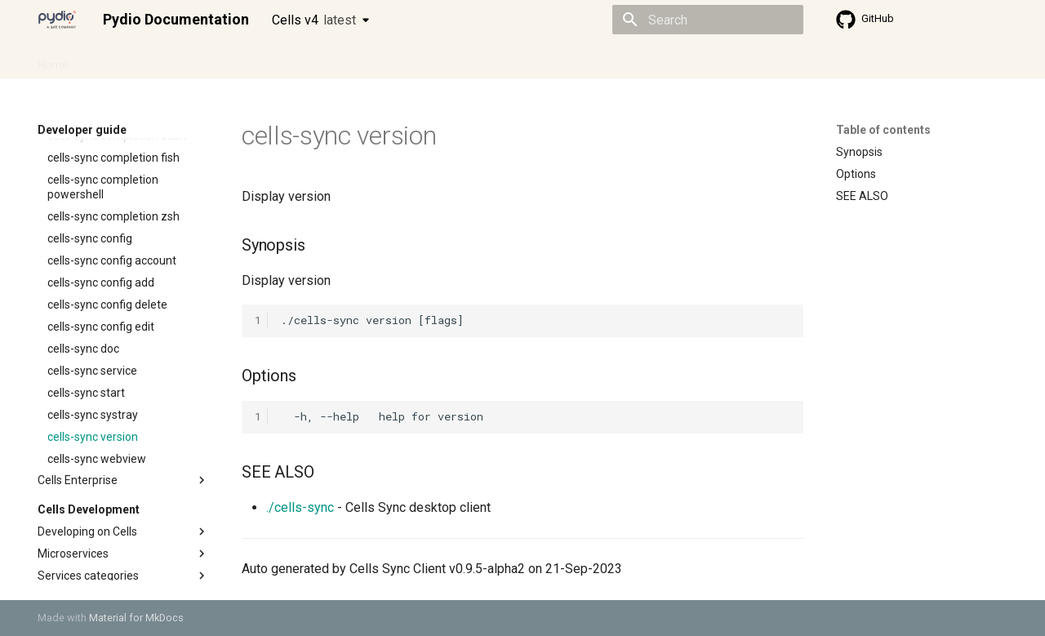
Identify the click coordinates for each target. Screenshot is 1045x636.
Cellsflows (199, 59)
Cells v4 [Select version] (314, 20)
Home (53, 59)
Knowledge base (390, 59)
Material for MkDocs (136, 618)
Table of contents (883, 129)
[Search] (707, 19)
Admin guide (120, 59)
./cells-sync (300, 507)
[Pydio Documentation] (57, 19)
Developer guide (286, 59)
